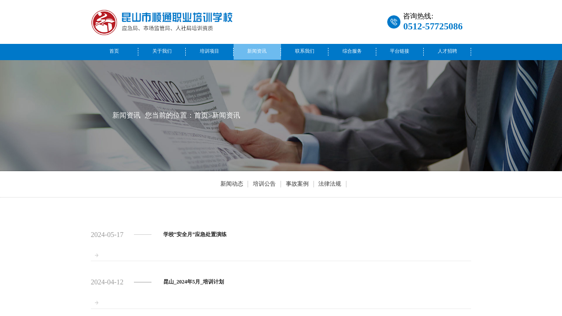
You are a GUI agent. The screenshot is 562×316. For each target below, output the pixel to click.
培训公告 (264, 184)
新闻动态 (231, 184)
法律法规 (329, 184)
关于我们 (162, 51)
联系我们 (304, 51)
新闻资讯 (257, 51)
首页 (114, 51)
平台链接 (399, 51)
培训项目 (209, 51)
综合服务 (352, 51)
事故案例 (297, 184)
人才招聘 (447, 51)
